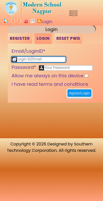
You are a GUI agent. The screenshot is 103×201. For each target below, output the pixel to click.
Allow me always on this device (47, 75)
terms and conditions (63, 84)
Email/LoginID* (28, 51)
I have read (50, 84)
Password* (24, 67)
